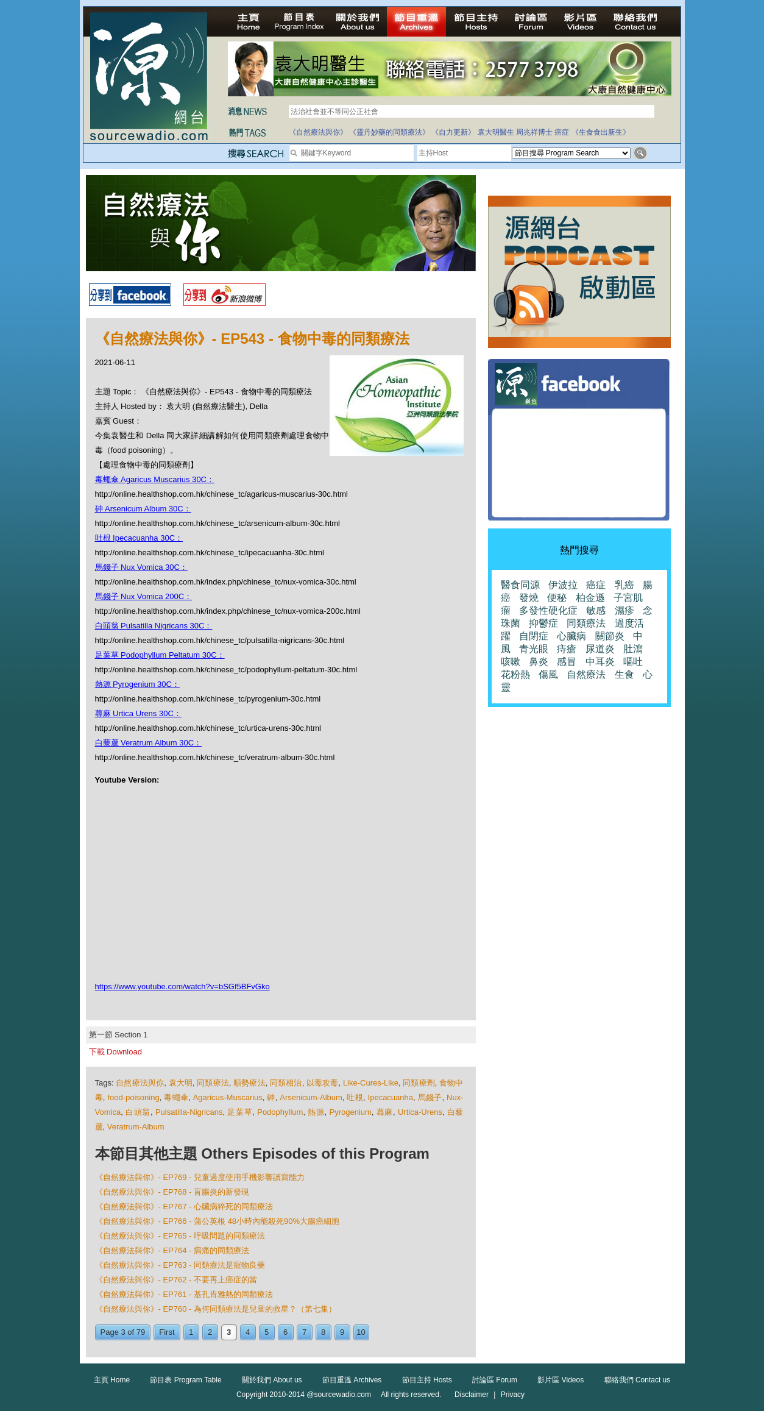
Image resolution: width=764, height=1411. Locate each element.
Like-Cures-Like (370, 1082)
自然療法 (586, 674)
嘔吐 (633, 661)
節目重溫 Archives (351, 1380)
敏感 (596, 610)
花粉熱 (515, 674)
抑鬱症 (543, 623)
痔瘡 (566, 649)
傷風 (548, 674)
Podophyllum (280, 1112)
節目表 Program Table (185, 1380)
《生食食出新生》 (600, 132)
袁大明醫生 (496, 132)
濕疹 (624, 610)
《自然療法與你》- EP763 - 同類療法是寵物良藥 (180, 1265)
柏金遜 (590, 597)
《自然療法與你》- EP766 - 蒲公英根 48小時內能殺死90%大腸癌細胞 (217, 1221)
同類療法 (213, 1082)
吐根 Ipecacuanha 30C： (139, 537)
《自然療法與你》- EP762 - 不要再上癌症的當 (176, 1279)
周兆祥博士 (534, 132)
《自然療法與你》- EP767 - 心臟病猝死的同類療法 (184, 1206)
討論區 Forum (494, 1380)
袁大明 (181, 1082)
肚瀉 (633, 649)
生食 (624, 674)
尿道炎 (600, 649)
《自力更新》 (453, 132)
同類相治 (286, 1082)
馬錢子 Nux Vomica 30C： (141, 567)
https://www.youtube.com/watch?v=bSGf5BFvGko (182, 986)
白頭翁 (138, 1112)
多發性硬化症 (548, 610)
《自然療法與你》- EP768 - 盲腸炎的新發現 (172, 1191)
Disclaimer (472, 1394)
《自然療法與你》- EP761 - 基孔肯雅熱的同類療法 (184, 1294)
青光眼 (533, 649)
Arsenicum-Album (311, 1097)
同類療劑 (419, 1082)
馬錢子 (430, 1097)
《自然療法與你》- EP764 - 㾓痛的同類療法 (172, 1250)
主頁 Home (112, 1380)
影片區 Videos (560, 1380)
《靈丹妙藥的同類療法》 (389, 132)
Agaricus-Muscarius (228, 1097)
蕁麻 (385, 1112)
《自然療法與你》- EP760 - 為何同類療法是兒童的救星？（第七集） (216, 1308)
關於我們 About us (272, 1380)
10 (360, 1332)
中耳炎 (600, 661)
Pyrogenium (350, 1112)
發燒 (529, 597)
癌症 (561, 132)
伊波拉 (563, 585)
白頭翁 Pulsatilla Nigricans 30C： (154, 625)
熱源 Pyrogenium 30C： (137, 684)
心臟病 (571, 636)
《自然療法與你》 (318, 132)
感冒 (566, 661)
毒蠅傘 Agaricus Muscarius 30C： (155, 479)
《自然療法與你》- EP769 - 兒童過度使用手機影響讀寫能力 (200, 1177)
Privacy (513, 1394)
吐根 (355, 1097)
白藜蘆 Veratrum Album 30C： (148, 742)
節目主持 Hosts (427, 1380)
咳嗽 (510, 661)
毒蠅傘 (176, 1097)
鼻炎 (538, 661)
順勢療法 (249, 1082)
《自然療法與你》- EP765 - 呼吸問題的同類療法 (180, 1235)
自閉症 (533, 636)
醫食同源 (520, 585)
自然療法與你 (140, 1082)
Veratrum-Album (135, 1126)
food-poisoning (133, 1097)
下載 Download (115, 1051)
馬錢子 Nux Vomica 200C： (144, 596)
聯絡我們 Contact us (637, 1380)
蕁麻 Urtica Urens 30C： (138, 713)
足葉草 (239, 1112)
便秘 (557, 597)
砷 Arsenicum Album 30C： (143, 508)
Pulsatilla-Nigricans (189, 1112)
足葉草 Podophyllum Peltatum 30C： (160, 654)
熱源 (316, 1112)
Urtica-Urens (420, 1112)
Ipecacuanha (390, 1097)
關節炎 (609, 636)
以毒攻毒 (322, 1082)
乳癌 (624, 585)
